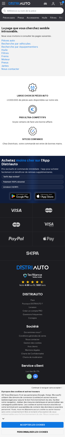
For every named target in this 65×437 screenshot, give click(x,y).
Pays (33, 300)
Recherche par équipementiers (19, 46)
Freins (4, 56)
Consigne (32, 318)
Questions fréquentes (32, 314)
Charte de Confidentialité (32, 353)
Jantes (5, 65)
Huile (44, 17)
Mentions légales (32, 350)
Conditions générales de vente (32, 336)
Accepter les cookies (32, 425)
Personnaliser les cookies (32, 432)
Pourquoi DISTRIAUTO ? (32, 303)
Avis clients (32, 346)
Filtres (53, 17)
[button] (45, 3)
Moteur (5, 59)
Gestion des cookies (32, 343)
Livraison (32, 307)
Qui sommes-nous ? (32, 332)
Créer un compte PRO (32, 311)
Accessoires (33, 17)
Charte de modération (32, 357)
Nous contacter (10, 68)
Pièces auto (9, 17)
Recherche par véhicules (15, 43)
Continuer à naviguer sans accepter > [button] (47, 387)
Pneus (21, 17)
